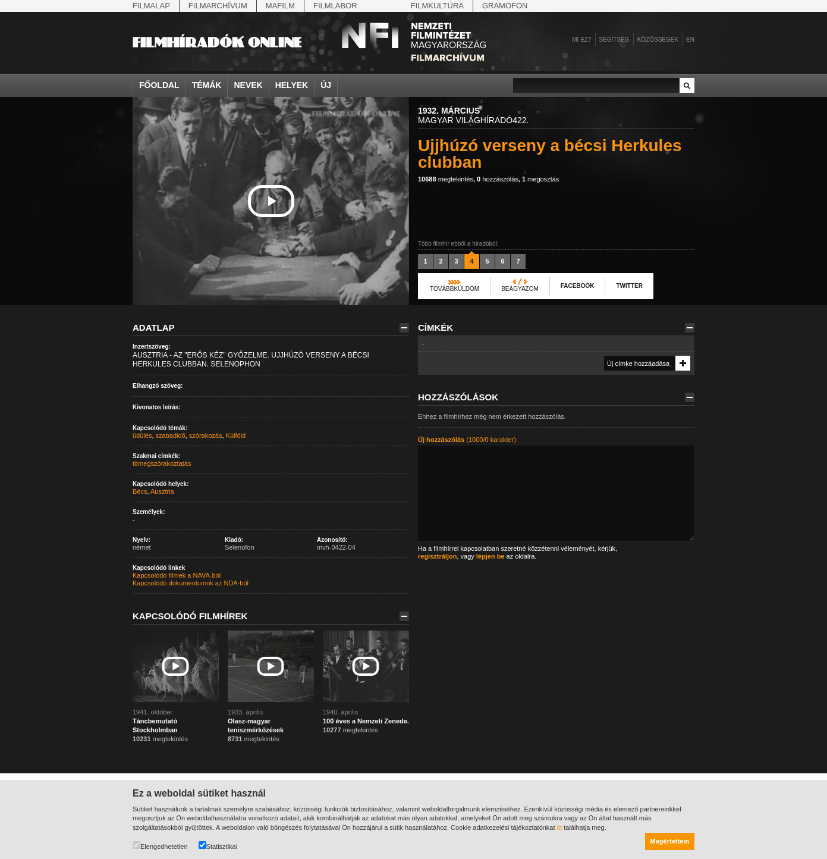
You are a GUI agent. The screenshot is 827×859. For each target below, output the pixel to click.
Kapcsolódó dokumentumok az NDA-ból (191, 583)
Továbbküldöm (454, 289)
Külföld (236, 435)
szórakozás (205, 435)
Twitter (629, 286)
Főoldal (159, 85)
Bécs (140, 491)
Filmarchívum (217, 5)
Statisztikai (218, 845)
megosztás (540, 179)
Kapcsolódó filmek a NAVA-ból (177, 575)
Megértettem (669, 841)
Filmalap (151, 5)
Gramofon (505, 5)
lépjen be (490, 556)
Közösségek (657, 39)
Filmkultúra (437, 5)
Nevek (248, 85)
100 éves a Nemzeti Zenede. (366, 721)
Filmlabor (335, 5)
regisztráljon (437, 556)
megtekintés (445, 179)
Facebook (578, 286)
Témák (207, 85)
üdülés (142, 435)
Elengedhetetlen (160, 845)
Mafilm (280, 5)
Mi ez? (581, 39)
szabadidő (170, 435)
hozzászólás (497, 179)
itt (559, 827)
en (690, 39)
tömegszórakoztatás (162, 463)
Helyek (292, 85)
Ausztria (162, 491)
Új (325, 85)
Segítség (614, 39)
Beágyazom (520, 289)
